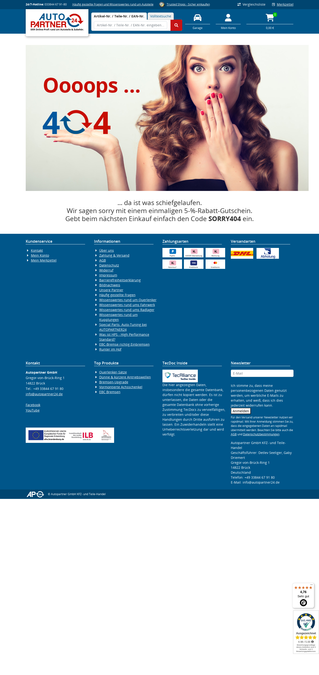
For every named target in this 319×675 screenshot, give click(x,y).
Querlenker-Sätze (113, 372)
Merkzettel (283, 4)
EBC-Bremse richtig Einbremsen (124, 344)
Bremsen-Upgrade (113, 382)
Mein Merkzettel (44, 260)
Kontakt (37, 250)
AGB (102, 260)
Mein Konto (40, 255)
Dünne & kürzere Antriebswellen (125, 377)
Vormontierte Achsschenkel (120, 387)
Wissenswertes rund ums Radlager (126, 309)
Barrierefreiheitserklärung (120, 280)
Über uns (106, 250)
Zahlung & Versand (114, 255)
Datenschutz (109, 265)
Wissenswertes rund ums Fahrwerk (127, 305)
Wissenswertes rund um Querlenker (128, 300)
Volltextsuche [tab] (160, 16)
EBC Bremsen (109, 392)
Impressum (108, 275)
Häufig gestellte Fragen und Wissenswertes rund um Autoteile (112, 4)
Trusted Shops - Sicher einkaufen (188, 4)
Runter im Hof (110, 349)
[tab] (119, 16)
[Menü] (311, 586)
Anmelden (241, 411)
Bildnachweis (109, 285)
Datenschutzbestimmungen (261, 434)
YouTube (33, 410)
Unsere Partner (111, 290)
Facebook (33, 405)
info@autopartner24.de (44, 394)
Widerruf (106, 270)
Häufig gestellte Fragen (117, 295)
